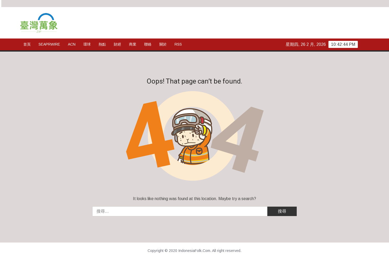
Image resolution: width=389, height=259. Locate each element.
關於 (163, 44)
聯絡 (148, 44)
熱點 (102, 44)
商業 (132, 44)
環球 (87, 44)
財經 (117, 44)
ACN (71, 44)
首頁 (27, 44)
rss (178, 44)
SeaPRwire (49, 44)
